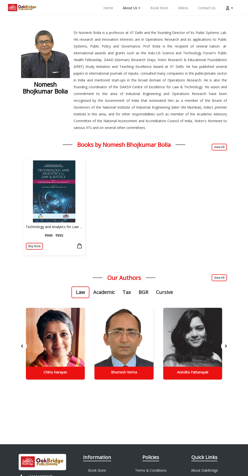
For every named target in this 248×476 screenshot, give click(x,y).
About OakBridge (204, 470)
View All (219, 147)
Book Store (97, 470)
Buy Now (34, 246)
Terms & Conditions (151, 470)
